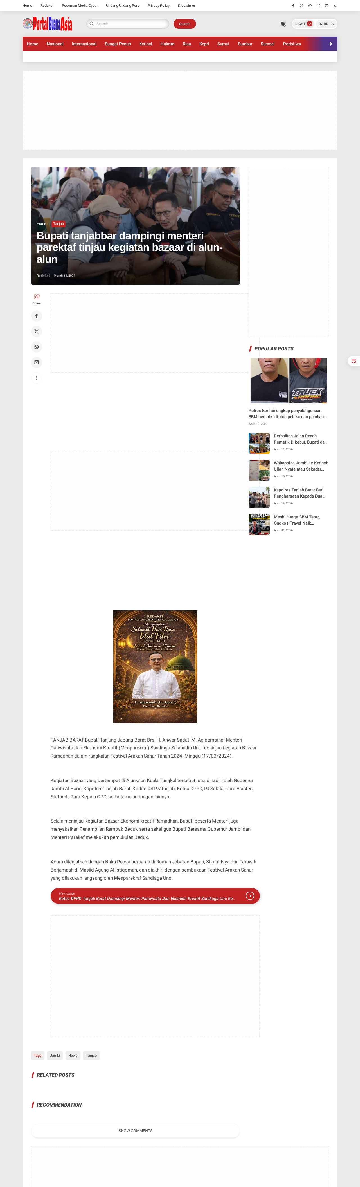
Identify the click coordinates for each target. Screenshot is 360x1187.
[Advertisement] (180, 110)
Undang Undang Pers (122, 5)
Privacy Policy (159, 5)
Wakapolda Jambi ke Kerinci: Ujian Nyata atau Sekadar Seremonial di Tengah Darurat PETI (301, 466)
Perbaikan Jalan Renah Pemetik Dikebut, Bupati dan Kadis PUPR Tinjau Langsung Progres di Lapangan (301, 439)
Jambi (55, 1055)
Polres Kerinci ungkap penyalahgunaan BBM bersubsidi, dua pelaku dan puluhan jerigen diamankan (286, 414)
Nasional (55, 43)
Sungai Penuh (118, 43)
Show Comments (135, 1130)
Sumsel (268, 43)
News (73, 1055)
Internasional (84, 43)
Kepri (204, 43)
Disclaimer (186, 5)
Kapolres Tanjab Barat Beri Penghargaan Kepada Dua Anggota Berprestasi (298, 493)
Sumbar (245, 43)
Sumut (223, 43)
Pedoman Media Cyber (80, 5)
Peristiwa (292, 43)
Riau (187, 43)
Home (27, 5)
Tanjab (58, 223)
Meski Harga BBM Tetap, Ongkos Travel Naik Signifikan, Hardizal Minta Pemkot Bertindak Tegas (298, 520)
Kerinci (145, 43)
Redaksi (46, 5)
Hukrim (167, 43)
